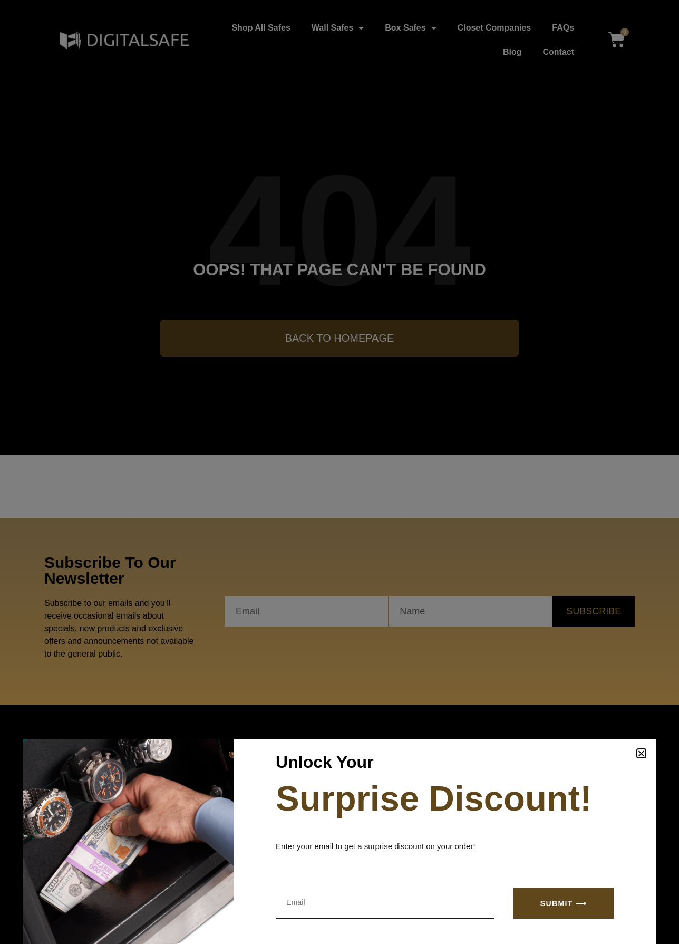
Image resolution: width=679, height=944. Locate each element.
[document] (339, 472)
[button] (641, 753)
